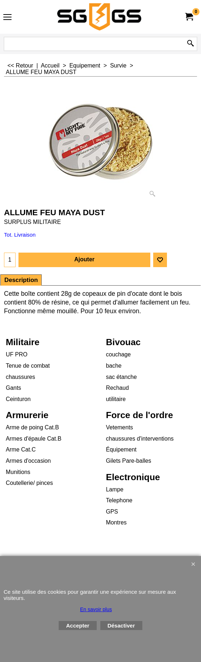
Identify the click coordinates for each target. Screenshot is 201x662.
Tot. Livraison (19, 235)
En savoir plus (96, 609)
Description (21, 280)
